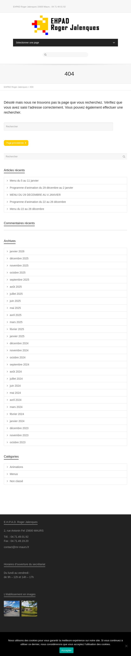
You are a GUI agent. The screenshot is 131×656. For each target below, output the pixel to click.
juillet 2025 (16, 293)
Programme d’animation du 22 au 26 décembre (38, 201)
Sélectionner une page (65, 43)
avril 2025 (15, 315)
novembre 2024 (19, 350)
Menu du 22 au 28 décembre (27, 208)
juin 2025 (15, 300)
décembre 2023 (19, 428)
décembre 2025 (19, 258)
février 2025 (17, 329)
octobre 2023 (18, 442)
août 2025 (16, 286)
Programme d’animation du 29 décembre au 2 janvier (41, 187)
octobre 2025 (18, 272)
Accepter (66, 650)
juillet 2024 (16, 378)
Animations (16, 466)
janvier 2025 (17, 336)
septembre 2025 (19, 279)
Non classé (16, 481)
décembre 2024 (19, 343)
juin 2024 (15, 385)
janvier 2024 (17, 421)
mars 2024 (16, 406)
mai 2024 (15, 392)
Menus (14, 474)
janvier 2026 (17, 251)
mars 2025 (16, 322)
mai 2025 (15, 307)
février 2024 (17, 414)
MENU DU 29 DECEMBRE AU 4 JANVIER (35, 194)
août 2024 (16, 371)
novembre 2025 (19, 265)
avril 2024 (15, 399)
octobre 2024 (18, 357)
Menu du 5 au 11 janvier (24, 180)
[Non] (126, 646)
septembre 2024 (19, 364)
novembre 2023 (19, 435)
